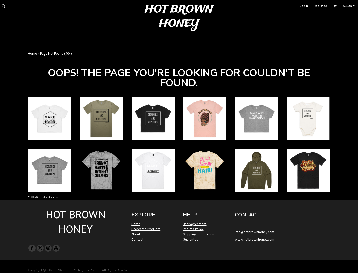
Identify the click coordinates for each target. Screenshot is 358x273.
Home (32, 54)
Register (320, 6)
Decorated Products (145, 229)
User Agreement (194, 224)
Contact (137, 239)
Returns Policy (193, 229)
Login (304, 6)
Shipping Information (198, 234)
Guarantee (190, 239)
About (135, 234)
